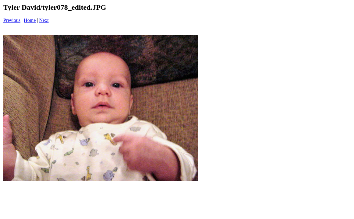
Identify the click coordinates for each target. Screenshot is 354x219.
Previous (11, 20)
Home (30, 20)
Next (44, 20)
